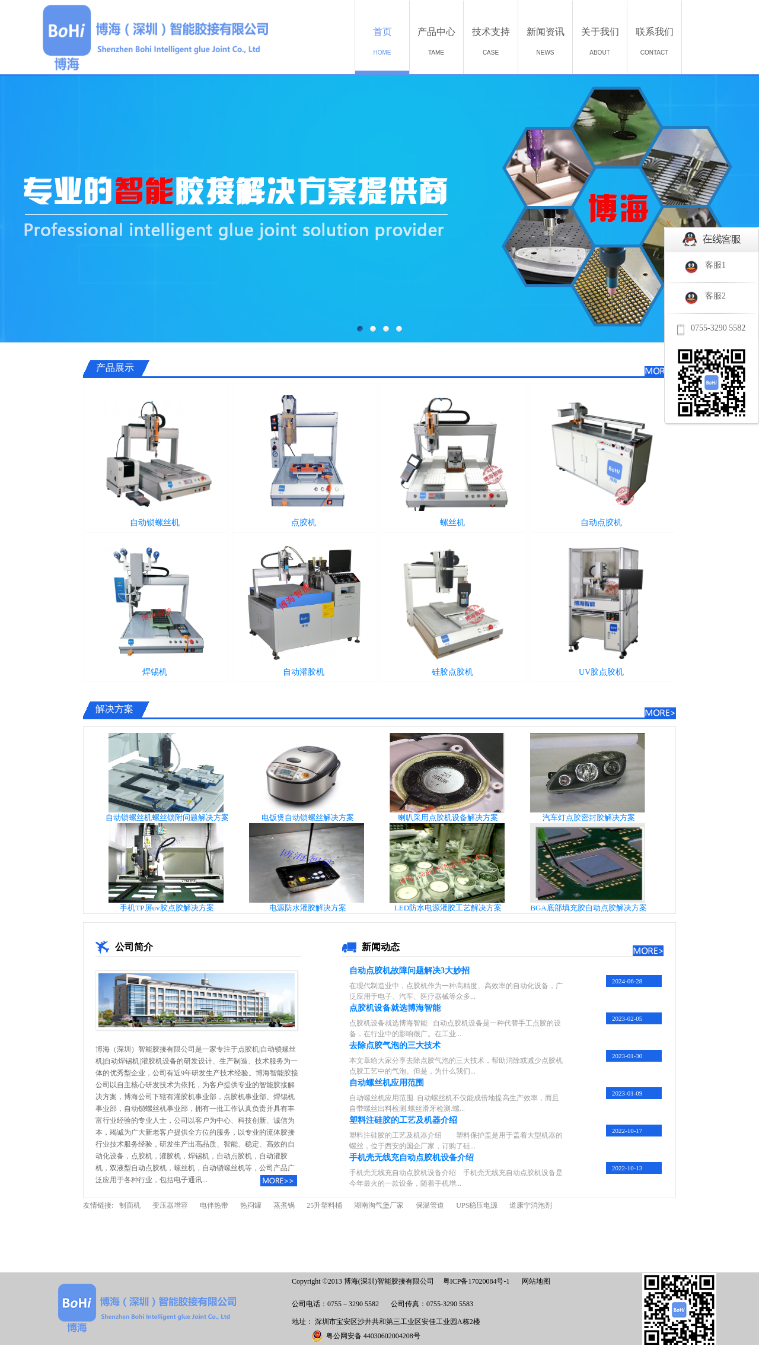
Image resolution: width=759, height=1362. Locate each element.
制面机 (130, 1205)
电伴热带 (214, 1205)
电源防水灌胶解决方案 (307, 907)
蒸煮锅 (284, 1205)
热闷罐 (250, 1205)
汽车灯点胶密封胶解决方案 (589, 817)
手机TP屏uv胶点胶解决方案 (166, 907)
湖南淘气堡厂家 (379, 1205)
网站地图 (534, 1281)
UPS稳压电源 (477, 1205)
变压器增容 (170, 1205)
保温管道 (430, 1205)
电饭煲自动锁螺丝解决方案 (307, 817)
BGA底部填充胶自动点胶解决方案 (588, 907)
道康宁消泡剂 (530, 1205)
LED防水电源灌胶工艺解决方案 (448, 907)
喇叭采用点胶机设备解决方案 (448, 817)
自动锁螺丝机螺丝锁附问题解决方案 (167, 817)
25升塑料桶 (324, 1205)
